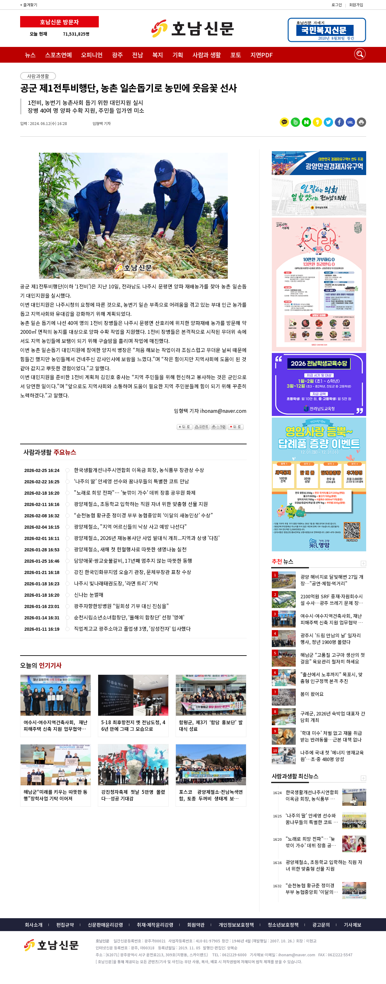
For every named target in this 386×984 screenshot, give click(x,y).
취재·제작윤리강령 (155, 924)
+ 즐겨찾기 (28, 4)
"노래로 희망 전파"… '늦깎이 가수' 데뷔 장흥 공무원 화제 (135, 492)
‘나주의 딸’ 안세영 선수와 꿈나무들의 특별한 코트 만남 (131, 481)
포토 (235, 54)
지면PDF (261, 54)
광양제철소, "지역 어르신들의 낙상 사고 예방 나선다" (130, 526)
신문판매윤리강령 (105, 924)
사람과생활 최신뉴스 (295, 776)
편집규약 (65, 924)
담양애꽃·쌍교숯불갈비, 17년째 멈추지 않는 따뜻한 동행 (133, 560)
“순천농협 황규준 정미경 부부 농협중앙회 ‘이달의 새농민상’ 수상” (143, 515)
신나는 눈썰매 (88, 594)
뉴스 (30, 54)
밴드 (333, 11)
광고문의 (321, 924)
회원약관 (196, 924)
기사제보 (352, 924)
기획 (177, 54)
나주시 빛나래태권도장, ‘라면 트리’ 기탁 (116, 583)
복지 (157, 54)
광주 (117, 54)
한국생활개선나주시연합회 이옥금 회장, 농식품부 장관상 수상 (139, 470)
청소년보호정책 (283, 924)
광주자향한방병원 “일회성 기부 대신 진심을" (121, 606)
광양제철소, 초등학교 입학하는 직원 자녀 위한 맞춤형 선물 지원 (141, 504)
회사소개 (33, 924)
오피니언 (92, 54)
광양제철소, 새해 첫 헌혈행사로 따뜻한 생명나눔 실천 (130, 549)
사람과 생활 (207, 54)
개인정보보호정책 (236, 924)
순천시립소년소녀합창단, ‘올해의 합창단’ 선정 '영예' (129, 617)
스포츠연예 (58, 54)
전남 (137, 54)
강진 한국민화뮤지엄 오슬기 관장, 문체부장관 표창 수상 (132, 572)
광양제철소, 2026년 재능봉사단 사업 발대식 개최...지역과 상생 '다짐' (147, 538)
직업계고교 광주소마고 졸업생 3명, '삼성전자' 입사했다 (132, 628)
